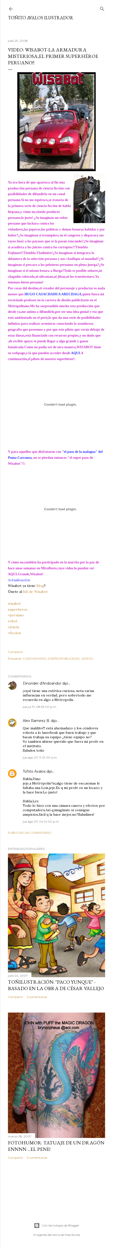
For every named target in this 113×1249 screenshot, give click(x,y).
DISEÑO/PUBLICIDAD (64, 658)
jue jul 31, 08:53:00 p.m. (40, 707)
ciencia (13, 627)
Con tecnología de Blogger (56, 1225)
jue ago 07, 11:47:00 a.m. (40, 757)
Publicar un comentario (29, 832)
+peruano (16, 615)
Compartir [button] (15, 652)
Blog (40, 585)
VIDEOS (87, 658)
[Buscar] (102, 8)
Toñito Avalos (34, 771)
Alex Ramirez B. (36, 720)
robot (13, 621)
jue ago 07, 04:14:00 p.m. (41, 821)
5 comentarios (37, 997)
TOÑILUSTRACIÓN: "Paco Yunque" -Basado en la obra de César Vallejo (56, 985)
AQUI (75, 353)
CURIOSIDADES (34, 658)
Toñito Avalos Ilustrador (40, 18)
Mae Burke (72, 1235)
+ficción (14, 633)
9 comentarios (37, 1157)
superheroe (18, 609)
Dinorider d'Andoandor (42, 683)
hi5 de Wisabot (35, 591)
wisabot (14, 603)
